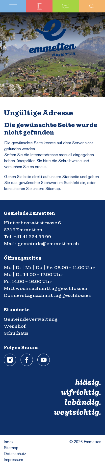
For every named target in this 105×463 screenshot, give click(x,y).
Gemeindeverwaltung (31, 319)
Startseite (70, 177)
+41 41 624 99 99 (32, 236)
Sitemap (11, 448)
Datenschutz (15, 454)
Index (9, 442)
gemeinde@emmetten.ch (48, 243)
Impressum (13, 460)
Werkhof (15, 326)
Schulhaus (16, 333)
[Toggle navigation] (13, 6)
